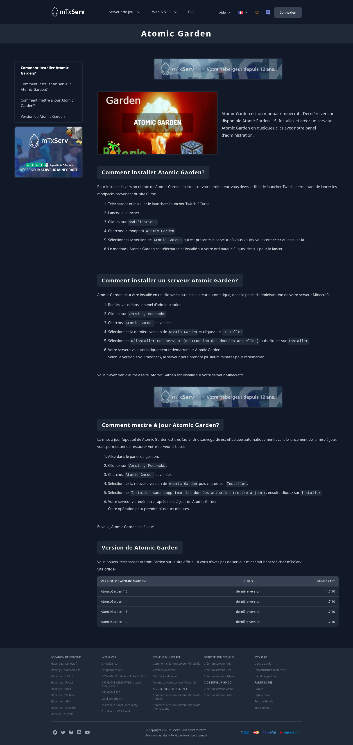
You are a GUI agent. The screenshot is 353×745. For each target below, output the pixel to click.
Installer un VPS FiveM (116, 711)
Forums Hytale (264, 701)
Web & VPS (165, 12)
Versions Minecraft (164, 670)
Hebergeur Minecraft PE (66, 670)
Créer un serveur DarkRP (219, 695)
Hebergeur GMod (62, 676)
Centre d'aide (263, 664)
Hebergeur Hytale (62, 714)
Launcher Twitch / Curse (189, 203)
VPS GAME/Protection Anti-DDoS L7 (124, 676)
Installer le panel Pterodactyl (120, 705)
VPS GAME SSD (111, 692)
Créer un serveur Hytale (219, 676)
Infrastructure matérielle (270, 670)
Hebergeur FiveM (62, 682)
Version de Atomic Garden (43, 116)
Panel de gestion (265, 676)
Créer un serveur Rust (217, 670)
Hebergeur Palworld (64, 708)
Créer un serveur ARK (217, 664)
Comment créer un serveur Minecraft (176, 664)
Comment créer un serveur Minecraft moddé (176, 697)
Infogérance (109, 664)
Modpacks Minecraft (166, 676)
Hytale (259, 689)
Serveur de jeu (124, 12)
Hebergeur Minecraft (64, 664)
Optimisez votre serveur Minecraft (174, 682)
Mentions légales (156, 735)
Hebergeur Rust (61, 689)
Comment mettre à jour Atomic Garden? (47, 103)
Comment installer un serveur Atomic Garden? (46, 87)
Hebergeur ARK (60, 701)
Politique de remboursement (189, 735)
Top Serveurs (263, 708)
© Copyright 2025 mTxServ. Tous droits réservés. (176, 730)
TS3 (191, 11)
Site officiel (106, 569)
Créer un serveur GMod (218, 689)
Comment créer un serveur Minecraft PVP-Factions (176, 707)
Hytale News (263, 695)
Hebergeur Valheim (63, 695)
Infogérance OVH (113, 670)
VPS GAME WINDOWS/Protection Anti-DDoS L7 (122, 684)
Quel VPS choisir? (112, 699)
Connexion (288, 12)
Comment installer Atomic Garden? (45, 70)
